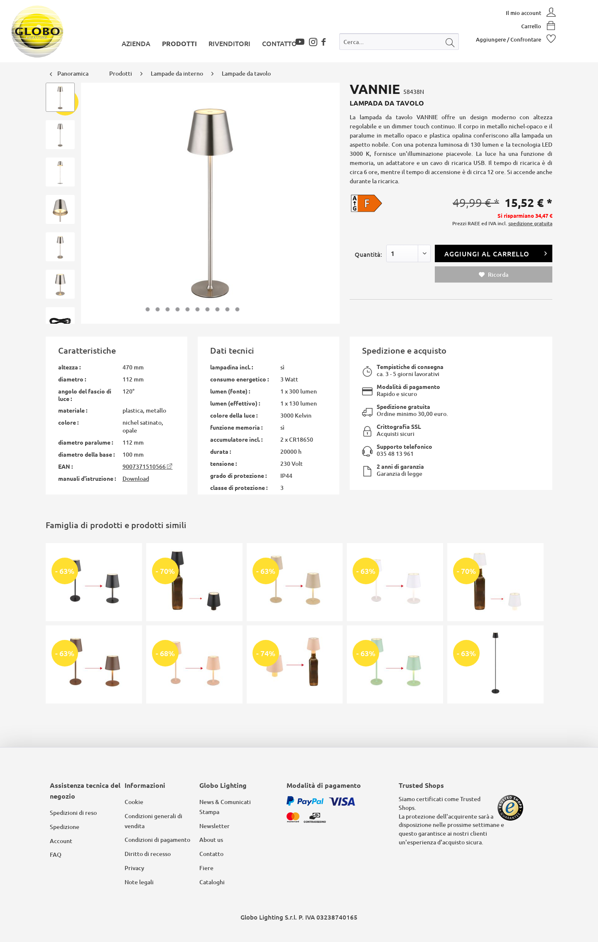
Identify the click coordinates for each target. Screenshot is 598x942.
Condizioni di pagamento (157, 840)
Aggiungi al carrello (495, 252)
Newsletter (214, 826)
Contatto (211, 854)
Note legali (139, 882)
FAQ (55, 854)
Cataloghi (212, 882)
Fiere (206, 868)
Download (136, 478)
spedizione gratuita (530, 223)
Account (61, 841)
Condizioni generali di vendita (153, 821)
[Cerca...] (399, 41)
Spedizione (64, 827)
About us (211, 840)
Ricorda (493, 274)
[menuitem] (399, 43)
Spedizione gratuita (403, 406)
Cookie (134, 802)
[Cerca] (450, 41)
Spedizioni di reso (73, 813)
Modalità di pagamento (408, 386)
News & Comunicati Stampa (225, 807)
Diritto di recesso (148, 854)
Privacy (134, 868)
